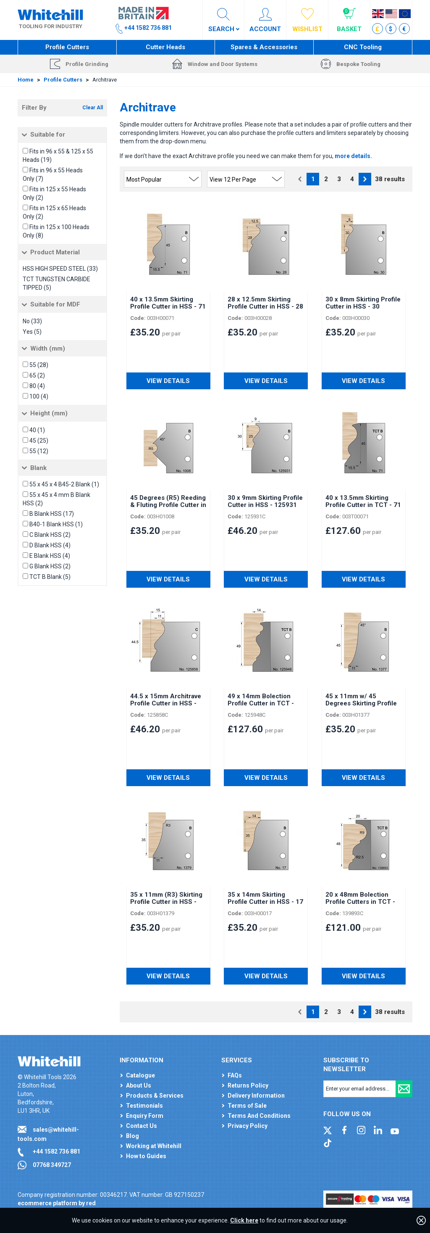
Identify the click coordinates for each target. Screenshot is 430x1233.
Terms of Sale (247, 1105)
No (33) (32, 321)
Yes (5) (32, 331)
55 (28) (38, 365)
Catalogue (140, 1075)
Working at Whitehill (153, 1146)
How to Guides (146, 1156)
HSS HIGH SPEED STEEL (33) (60, 268)
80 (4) (37, 386)
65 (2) (37, 375)
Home (26, 80)
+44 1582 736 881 (56, 1151)
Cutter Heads (165, 47)
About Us (138, 1085)
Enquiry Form (144, 1115)
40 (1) (37, 430)
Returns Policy (248, 1085)
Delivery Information (256, 1095)
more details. (353, 156)
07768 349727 (52, 1165)
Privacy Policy (247, 1125)
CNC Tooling (363, 47)
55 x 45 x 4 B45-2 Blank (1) (64, 484)
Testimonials (144, 1105)
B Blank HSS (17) (51, 513)
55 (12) (38, 451)
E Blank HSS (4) (49, 555)
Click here (244, 1220)
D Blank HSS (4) (50, 545)
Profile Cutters (67, 47)
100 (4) (38, 396)
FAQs (235, 1075)
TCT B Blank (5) (50, 576)
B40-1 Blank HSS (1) (56, 524)
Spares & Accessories (264, 47)
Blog (132, 1136)
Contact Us (141, 1125)
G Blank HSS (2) (50, 566)
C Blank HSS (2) (50, 534)
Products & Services (155, 1095)
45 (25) (38, 440)
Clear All (92, 107)
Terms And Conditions (259, 1115)
